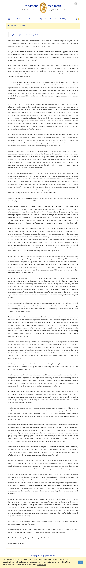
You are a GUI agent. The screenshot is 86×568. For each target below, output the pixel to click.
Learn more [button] (41, 565)
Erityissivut (66, 19)
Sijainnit (43, 19)
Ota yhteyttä (50, 556)
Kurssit (31, 19)
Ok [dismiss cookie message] (81, 562)
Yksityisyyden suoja (38, 556)
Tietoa (19, 19)
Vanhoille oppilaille (55, 19)
